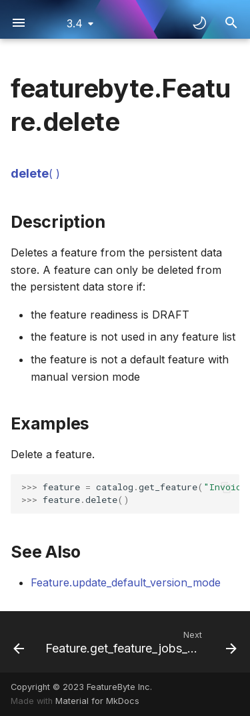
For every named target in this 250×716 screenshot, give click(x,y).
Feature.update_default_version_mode (126, 582)
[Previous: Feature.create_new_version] (17, 642)
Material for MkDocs (97, 701)
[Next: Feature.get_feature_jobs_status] (139, 642)
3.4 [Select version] (75, 23)
